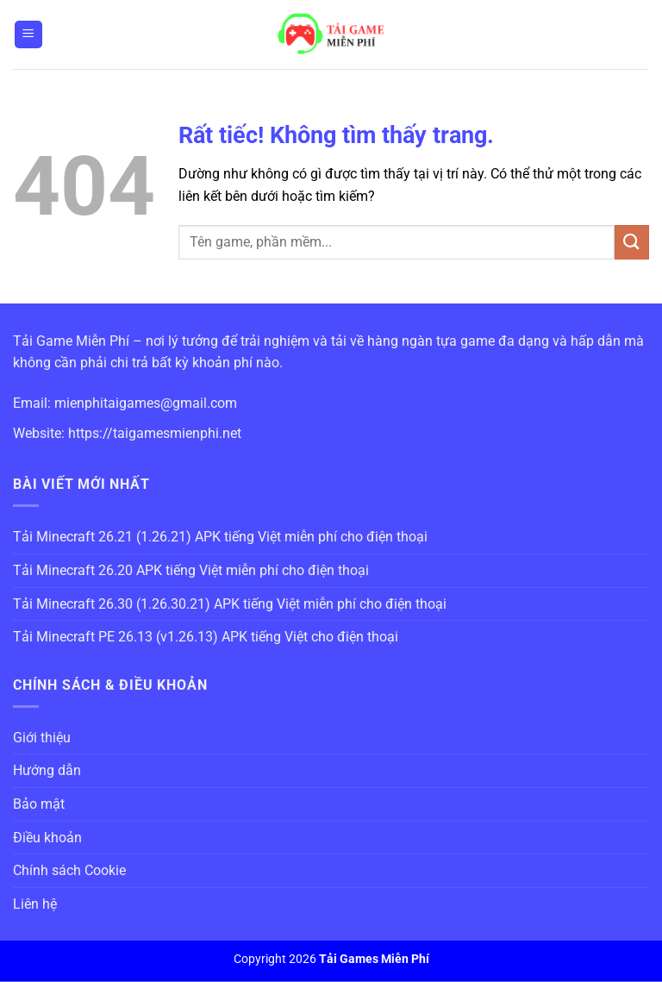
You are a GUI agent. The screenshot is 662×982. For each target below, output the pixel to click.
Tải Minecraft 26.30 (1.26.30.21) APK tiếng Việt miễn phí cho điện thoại (230, 604)
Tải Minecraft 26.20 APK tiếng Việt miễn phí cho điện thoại (191, 570)
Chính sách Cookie (69, 870)
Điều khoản (47, 837)
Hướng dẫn (47, 770)
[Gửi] (632, 242)
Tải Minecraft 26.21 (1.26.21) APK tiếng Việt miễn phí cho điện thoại (220, 537)
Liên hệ (35, 904)
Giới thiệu (42, 737)
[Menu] (28, 35)
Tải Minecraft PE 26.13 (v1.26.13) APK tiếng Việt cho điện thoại (205, 637)
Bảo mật (39, 804)
